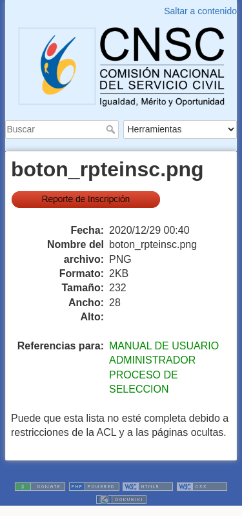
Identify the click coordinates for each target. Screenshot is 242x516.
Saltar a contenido (200, 11)
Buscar (112, 129)
